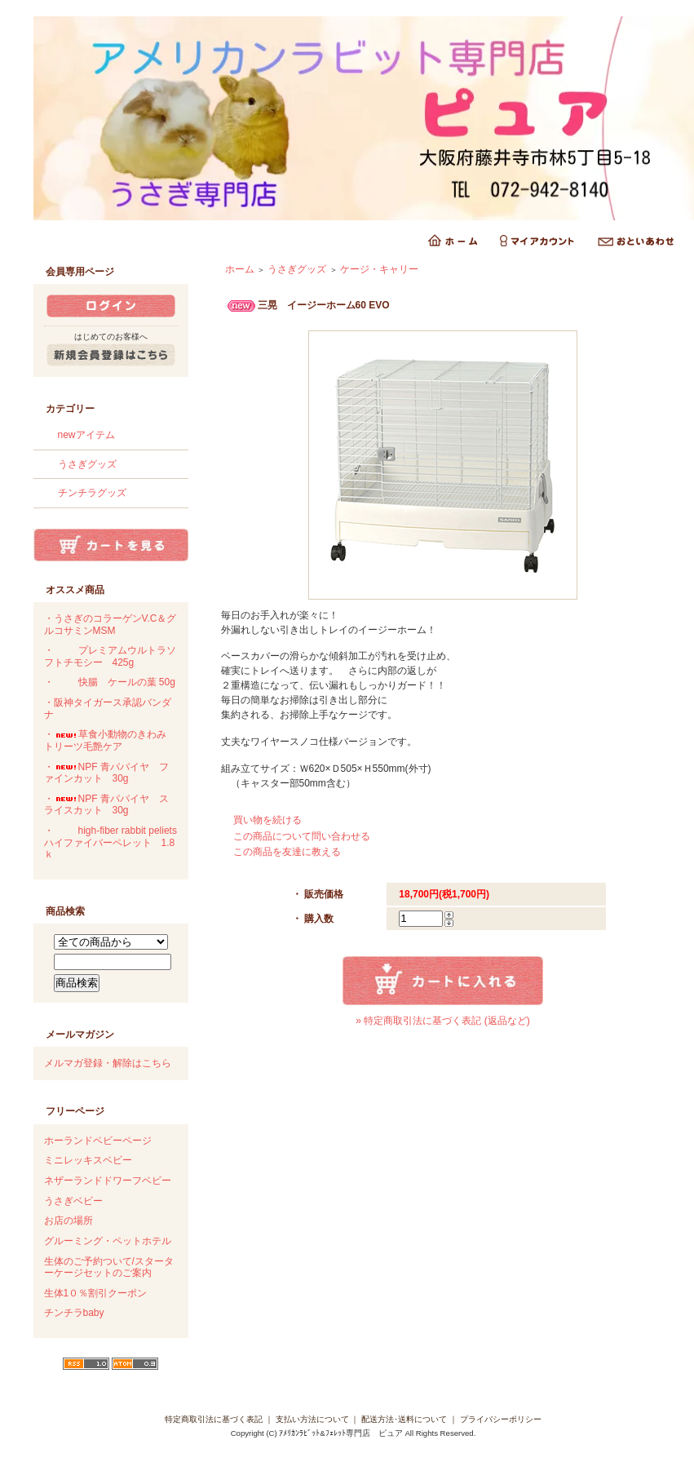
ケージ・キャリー (379, 269)
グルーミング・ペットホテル (107, 1241)
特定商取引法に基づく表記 (214, 1419)
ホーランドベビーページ (98, 1140)
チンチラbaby (74, 1312)
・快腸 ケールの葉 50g (109, 682)
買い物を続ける (267, 820)
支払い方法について (312, 1419)
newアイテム (86, 435)
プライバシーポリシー (500, 1419)
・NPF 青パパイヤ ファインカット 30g (106, 773)
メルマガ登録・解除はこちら (107, 1063)
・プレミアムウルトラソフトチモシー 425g (110, 656)
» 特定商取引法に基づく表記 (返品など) (442, 1020)
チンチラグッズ (92, 492)
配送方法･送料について (404, 1419)
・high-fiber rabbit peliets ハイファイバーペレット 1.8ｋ (110, 842)
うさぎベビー (73, 1201)
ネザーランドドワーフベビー (107, 1180)
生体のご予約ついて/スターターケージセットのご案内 (109, 1267)
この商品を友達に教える (287, 851)
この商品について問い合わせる (301, 836)
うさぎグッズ (87, 464)
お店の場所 (68, 1220)
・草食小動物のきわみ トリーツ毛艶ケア (110, 740)
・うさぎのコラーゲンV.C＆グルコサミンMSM (110, 624)
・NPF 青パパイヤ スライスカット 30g (106, 805)
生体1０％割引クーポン (96, 1293)
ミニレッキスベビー (88, 1160)
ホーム (239, 269)
